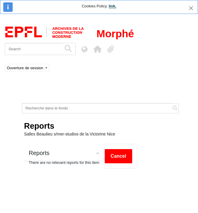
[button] (97, 49)
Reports (39, 153)
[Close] (191, 8)
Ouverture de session (25, 68)
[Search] (33, 49)
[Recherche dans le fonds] (97, 108)
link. (112, 6)
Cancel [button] (118, 156)
